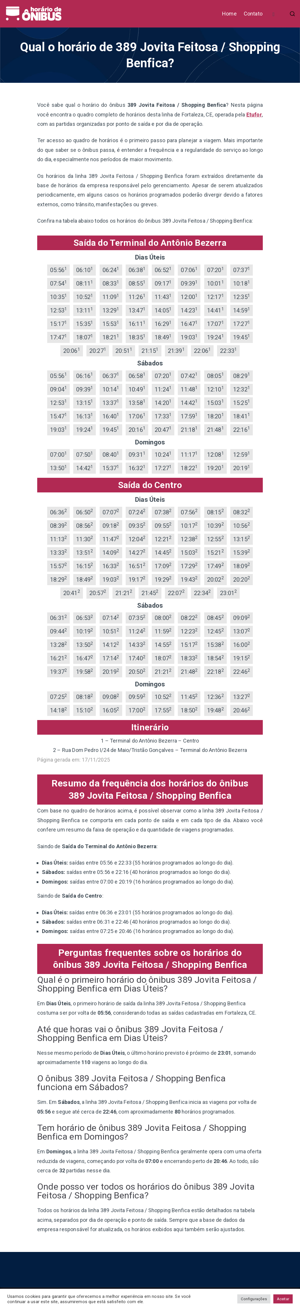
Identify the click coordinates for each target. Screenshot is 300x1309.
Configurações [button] (254, 1299)
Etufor (254, 114)
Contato (253, 14)
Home (229, 14)
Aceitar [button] (283, 1299)
